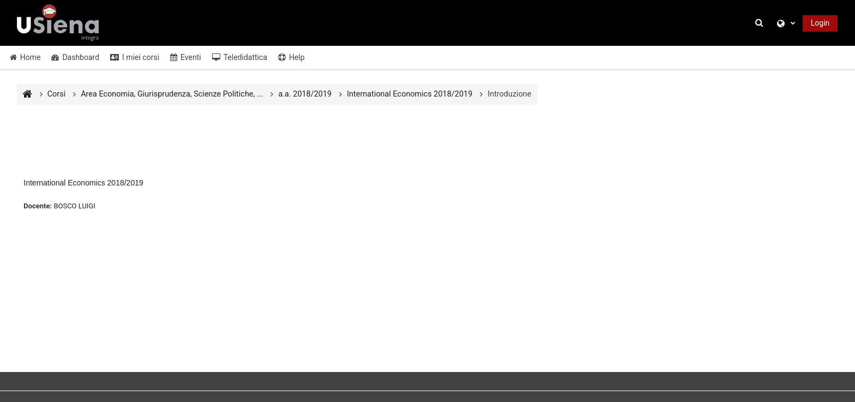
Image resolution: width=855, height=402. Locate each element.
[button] (760, 23)
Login (820, 23)
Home (25, 57)
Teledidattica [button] (239, 57)
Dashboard (75, 57)
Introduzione (509, 94)
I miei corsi (134, 57)
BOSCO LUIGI (74, 206)
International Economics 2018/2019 (83, 182)
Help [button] (291, 57)
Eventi (185, 57)
